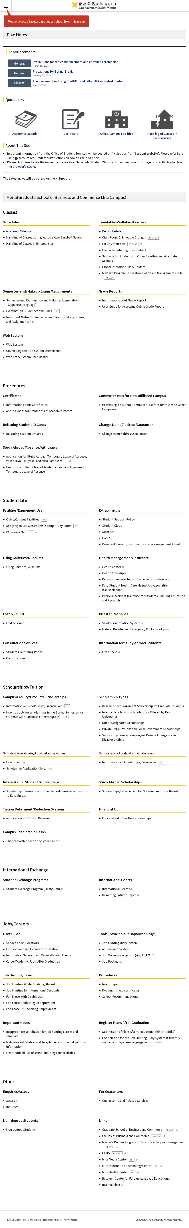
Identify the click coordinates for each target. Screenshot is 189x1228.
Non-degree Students (21, 1129)
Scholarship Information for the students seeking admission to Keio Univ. (46, 793)
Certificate (73, 131)
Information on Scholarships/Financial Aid (38, 706)
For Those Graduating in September (30, 1002)
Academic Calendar (25, 131)
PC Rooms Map (20, 532)
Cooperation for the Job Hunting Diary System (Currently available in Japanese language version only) (141, 1040)
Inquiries (12, 1106)
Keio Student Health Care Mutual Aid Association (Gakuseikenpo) (135, 587)
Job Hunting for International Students (32, 990)
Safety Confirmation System (121, 623)
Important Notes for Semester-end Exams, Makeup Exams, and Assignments (45, 319)
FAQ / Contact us (70, 1219)
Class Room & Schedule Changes (130, 237)
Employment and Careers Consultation (32, 949)
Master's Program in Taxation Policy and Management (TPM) (143, 275)
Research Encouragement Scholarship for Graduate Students (143, 706)
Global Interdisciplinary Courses (123, 267)
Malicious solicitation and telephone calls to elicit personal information (46, 1044)
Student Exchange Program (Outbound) (33, 889)
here (180, 153)
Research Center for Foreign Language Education (135, 1178)
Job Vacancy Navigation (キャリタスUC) (129, 955)
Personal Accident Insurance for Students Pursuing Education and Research (143, 598)
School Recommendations (120, 996)
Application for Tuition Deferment (29, 818)
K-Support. (63, 178)
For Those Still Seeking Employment (31, 1009)
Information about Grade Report (124, 300)
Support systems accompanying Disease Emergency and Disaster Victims (140, 737)
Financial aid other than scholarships (126, 818)
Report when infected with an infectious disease (134, 579)
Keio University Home (18, 1219)
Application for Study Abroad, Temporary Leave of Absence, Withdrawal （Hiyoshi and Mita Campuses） (46, 458)
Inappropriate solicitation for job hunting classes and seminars (42, 1033)
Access (10, 1100)
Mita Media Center (118, 1159)
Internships (109, 984)
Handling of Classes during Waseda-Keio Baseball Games (44, 237)
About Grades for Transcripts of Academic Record (39, 411)
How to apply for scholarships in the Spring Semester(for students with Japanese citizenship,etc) (44, 714)
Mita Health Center (118, 1172)
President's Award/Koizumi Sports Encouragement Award (141, 544)
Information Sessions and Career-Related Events (38, 955)
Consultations (15, 658)
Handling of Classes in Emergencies (162, 133)
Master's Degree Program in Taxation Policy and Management (143, 1144)
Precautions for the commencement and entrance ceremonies (75, 61)
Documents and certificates (120, 990)
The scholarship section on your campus (33, 841)
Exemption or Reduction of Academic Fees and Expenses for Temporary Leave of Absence (46, 469)
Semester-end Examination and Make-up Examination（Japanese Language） (42, 302)
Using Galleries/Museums (23, 567)
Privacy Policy (53, 1219)
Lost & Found (15, 623)
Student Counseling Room (24, 652)
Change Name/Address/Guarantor (124, 433)
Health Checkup (113, 573)
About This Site (38, 1219)
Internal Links (111, 1184)
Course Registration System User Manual (33, 350)
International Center (116, 889)
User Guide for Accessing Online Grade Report (133, 306)
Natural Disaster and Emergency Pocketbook (132, 629)
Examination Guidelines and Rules (33, 311)
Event (106, 538)
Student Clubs (112, 525)
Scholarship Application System (27, 768)
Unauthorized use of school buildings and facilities (40, 1052)
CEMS (112, 1153)
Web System (14, 344)
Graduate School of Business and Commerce (138, 1129)
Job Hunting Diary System (120, 943)
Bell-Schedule (111, 231)
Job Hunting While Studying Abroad (30, 984)
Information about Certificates (27, 404)
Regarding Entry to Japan (119, 895)
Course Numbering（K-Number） (125, 250)
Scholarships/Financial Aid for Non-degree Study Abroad (140, 791)
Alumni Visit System (115, 949)
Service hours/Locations (22, 943)
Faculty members (120, 243)
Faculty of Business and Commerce (132, 1136)
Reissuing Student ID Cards (24, 433)
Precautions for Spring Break (53, 71)
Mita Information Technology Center (130, 1165)
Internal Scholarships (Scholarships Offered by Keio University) (136, 714)
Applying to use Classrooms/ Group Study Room (42, 525)
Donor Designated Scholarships (123, 722)
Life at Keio (110, 652)
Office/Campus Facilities (26, 519)
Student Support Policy (118, 519)
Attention (108, 531)
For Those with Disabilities (24, 996)
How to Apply (15, 762)
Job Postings (111, 961)
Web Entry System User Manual (27, 357)
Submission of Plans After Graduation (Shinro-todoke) (138, 1031)
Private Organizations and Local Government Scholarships (141, 729)
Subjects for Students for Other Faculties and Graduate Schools (139, 258)
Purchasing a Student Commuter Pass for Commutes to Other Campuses (144, 406)
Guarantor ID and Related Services (125, 1100)
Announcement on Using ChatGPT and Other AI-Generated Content (79, 81)
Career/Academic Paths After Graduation (33, 961)
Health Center (111, 567)
